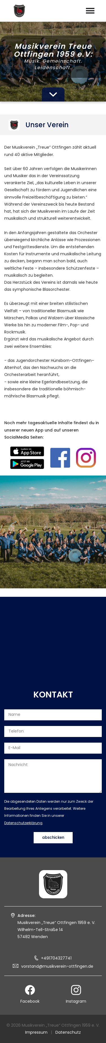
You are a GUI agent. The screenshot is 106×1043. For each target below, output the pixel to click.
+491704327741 (56, 958)
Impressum (36, 1032)
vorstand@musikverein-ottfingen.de (57, 966)
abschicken (53, 837)
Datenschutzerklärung (23, 822)
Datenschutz (68, 1032)
